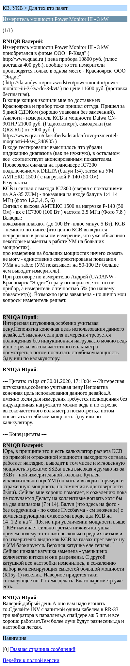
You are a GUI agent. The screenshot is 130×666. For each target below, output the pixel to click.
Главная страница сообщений (42, 649)
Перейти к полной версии (31, 660)
